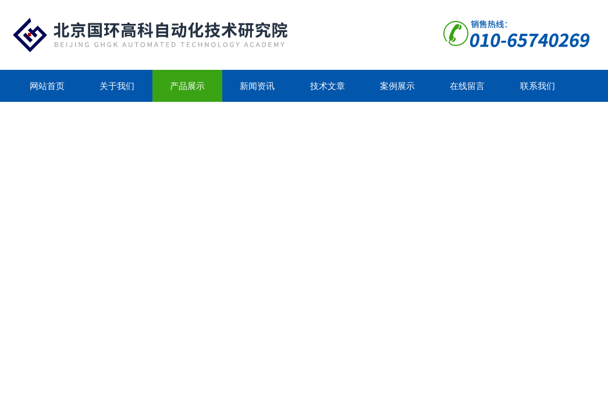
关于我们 (116, 86)
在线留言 (467, 86)
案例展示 (397, 86)
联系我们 (537, 86)
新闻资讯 (257, 86)
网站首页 (47, 86)
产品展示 (187, 86)
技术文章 (327, 86)
